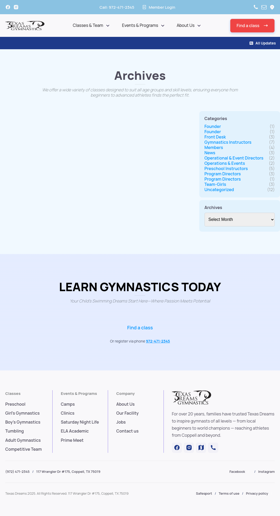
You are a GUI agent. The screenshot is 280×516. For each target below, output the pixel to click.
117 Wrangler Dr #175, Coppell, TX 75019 (68, 471)
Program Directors (223, 173)
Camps (68, 404)
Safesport (204, 493)
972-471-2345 (158, 341)
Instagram (266, 471)
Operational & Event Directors (234, 158)
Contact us (127, 431)
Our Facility (127, 413)
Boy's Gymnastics (22, 422)
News (210, 152)
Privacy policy (257, 493)
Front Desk (215, 137)
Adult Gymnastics (23, 440)
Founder (213, 126)
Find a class (140, 327)
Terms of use (229, 493)
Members (214, 147)
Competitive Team (23, 449)
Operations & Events (225, 163)
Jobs (121, 422)
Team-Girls (215, 184)
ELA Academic (75, 431)
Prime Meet (72, 440)
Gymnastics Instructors (228, 142)
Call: (116, 7)
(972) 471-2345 (17, 471)
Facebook (237, 471)
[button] (252, 26)
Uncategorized (219, 189)
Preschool (15, 404)
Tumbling (14, 431)
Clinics (67, 413)
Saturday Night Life (80, 422)
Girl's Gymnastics (22, 413)
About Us (125, 404)
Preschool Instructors (226, 168)
